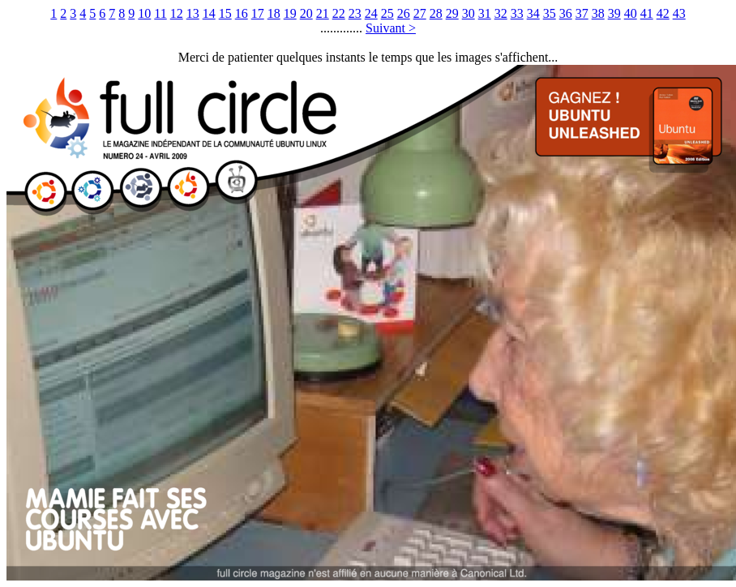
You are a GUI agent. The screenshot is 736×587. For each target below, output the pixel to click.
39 (614, 13)
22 (338, 13)
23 (355, 13)
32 (500, 13)
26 (403, 13)
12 (176, 13)
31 (484, 13)
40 (630, 13)
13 (192, 13)
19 (290, 13)
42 (663, 13)
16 (241, 13)
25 (387, 13)
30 (468, 13)
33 (517, 13)
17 (257, 13)
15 (225, 13)
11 (160, 13)
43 (679, 13)
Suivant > (391, 28)
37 (582, 13)
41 (646, 13)
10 (144, 13)
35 (549, 13)
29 (452, 13)
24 (371, 13)
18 (273, 13)
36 (565, 13)
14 (209, 13)
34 (533, 13)
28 (436, 13)
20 (306, 13)
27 (419, 13)
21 (322, 13)
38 (598, 13)
